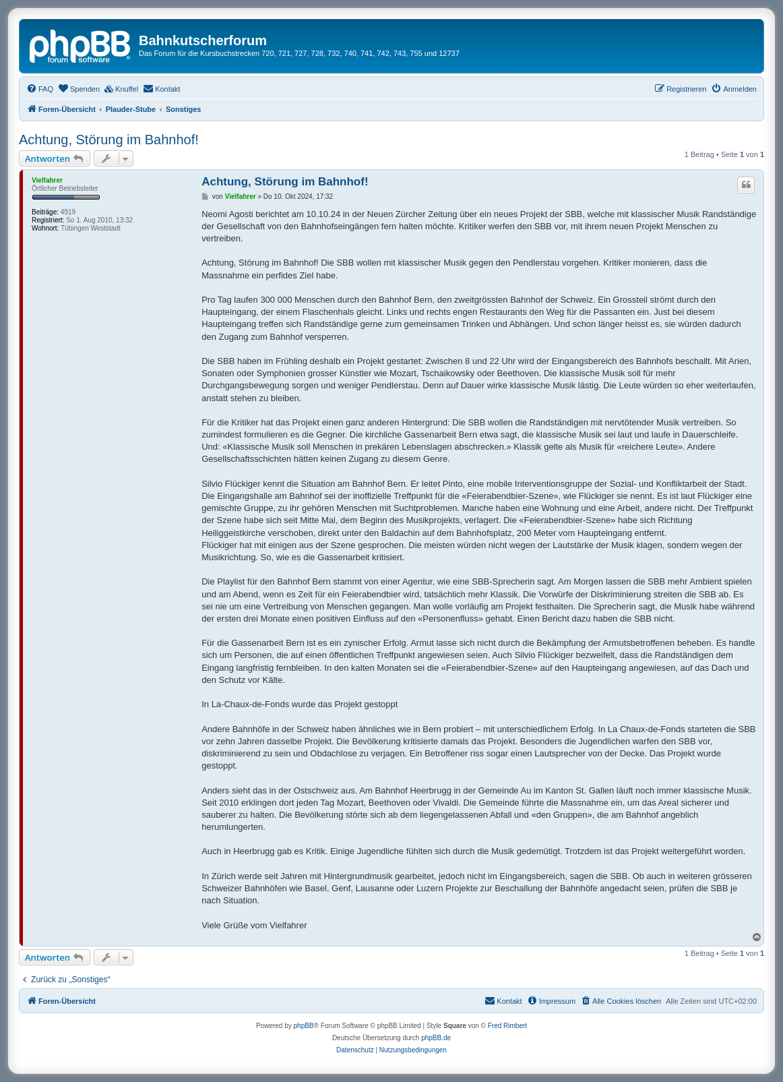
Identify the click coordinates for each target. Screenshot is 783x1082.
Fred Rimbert (507, 1025)
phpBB (304, 1025)
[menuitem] (39, 89)
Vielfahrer (47, 180)
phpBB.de (436, 1038)
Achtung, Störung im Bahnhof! (109, 139)
